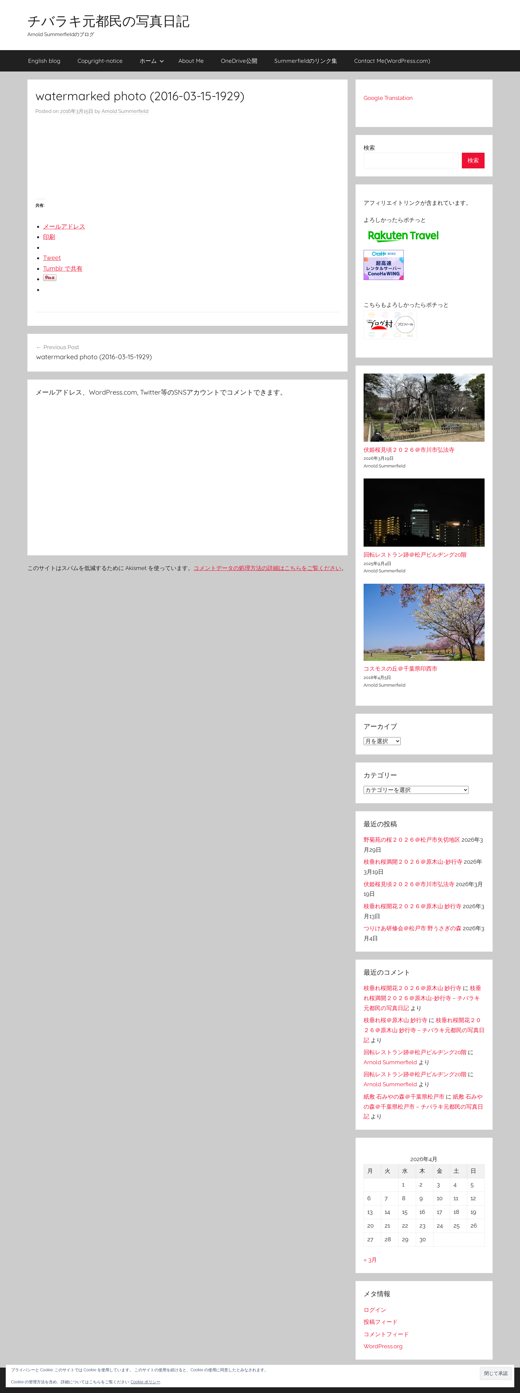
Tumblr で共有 (63, 268)
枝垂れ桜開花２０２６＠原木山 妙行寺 (413, 906)
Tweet (52, 257)
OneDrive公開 (239, 60)
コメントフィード (386, 1334)
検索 (369, 147)
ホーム (152, 60)
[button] (496, 1373)
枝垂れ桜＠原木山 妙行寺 (395, 1020)
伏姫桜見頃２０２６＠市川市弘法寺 (409, 449)
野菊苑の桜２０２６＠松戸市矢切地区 (412, 839)
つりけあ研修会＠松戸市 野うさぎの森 (413, 928)
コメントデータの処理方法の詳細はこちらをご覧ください (267, 568)
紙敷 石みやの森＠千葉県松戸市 (404, 1096)
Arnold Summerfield (125, 111)
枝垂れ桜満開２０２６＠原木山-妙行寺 (413, 861)
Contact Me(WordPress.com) (392, 60)
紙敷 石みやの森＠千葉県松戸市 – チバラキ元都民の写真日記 (423, 1106)
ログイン (375, 1309)
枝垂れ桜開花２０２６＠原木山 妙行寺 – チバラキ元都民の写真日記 (424, 1030)
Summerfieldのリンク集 (305, 60)
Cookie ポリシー (145, 1382)
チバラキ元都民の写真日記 (108, 20)
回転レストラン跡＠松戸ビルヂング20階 (415, 554)
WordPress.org (383, 1346)
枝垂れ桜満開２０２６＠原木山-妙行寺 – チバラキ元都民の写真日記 (422, 998)
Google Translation (388, 98)
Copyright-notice (100, 60)
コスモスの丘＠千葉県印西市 (400, 668)
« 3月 (370, 1259)
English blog (44, 60)
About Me (191, 60)
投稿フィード (381, 1321)
